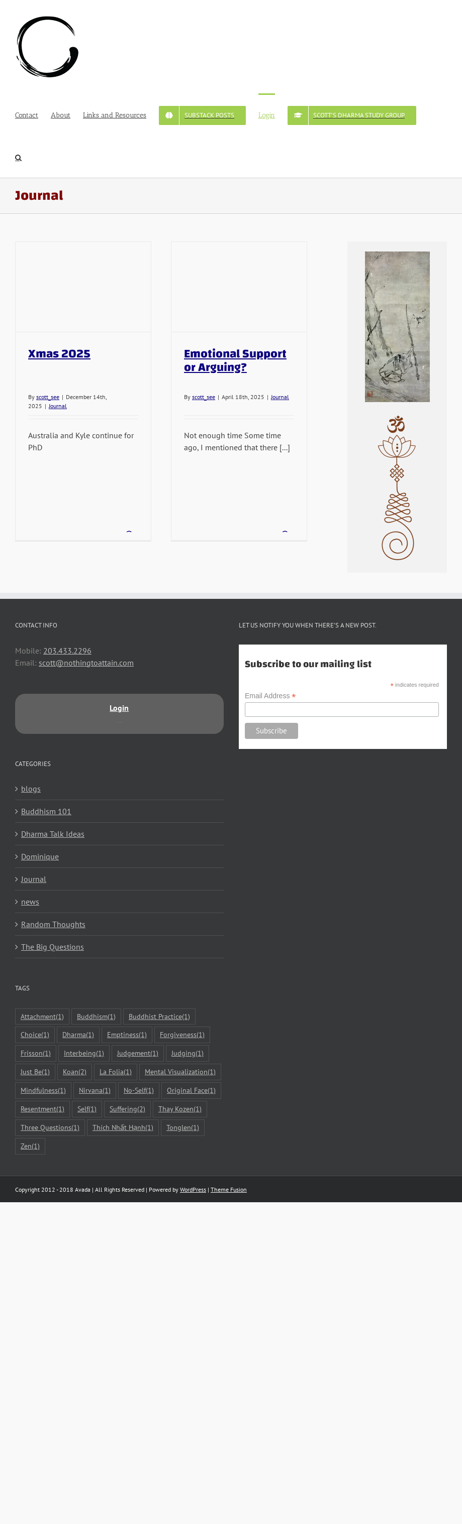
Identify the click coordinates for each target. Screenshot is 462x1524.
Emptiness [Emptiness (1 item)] (127, 1035)
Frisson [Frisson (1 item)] (36, 1053)
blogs (31, 789)
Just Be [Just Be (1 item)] (35, 1072)
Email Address (270, 696)
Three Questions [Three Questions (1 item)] (50, 1127)
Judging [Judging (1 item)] (187, 1053)
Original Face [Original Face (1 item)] (191, 1090)
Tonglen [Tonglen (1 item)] (182, 1127)
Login (119, 708)
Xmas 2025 (59, 354)
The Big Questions (52, 947)
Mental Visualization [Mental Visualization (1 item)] (180, 1072)
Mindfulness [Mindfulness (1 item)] (43, 1090)
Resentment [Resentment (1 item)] (42, 1109)
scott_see (47, 397)
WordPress (193, 1189)
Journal (58, 406)
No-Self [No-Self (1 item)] (139, 1090)
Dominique (40, 856)
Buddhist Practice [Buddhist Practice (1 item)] (159, 1017)
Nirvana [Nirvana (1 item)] (95, 1090)
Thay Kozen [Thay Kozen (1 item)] (180, 1109)
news (30, 902)
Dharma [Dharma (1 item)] (78, 1035)
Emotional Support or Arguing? (235, 360)
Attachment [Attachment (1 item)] (42, 1017)
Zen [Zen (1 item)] (30, 1146)
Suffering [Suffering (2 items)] (127, 1109)
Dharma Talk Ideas (52, 834)
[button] (18, 157)
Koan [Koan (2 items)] (74, 1072)
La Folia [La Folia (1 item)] (116, 1072)
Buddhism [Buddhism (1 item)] (96, 1017)
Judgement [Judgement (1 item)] (137, 1053)
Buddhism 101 (46, 811)
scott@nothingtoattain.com (86, 663)
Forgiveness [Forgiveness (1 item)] (182, 1035)
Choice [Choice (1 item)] (35, 1035)
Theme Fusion (229, 1189)
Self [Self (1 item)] (87, 1109)
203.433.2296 (67, 651)
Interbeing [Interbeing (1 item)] (84, 1053)
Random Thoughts (53, 924)
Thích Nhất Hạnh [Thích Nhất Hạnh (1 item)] (123, 1127)
